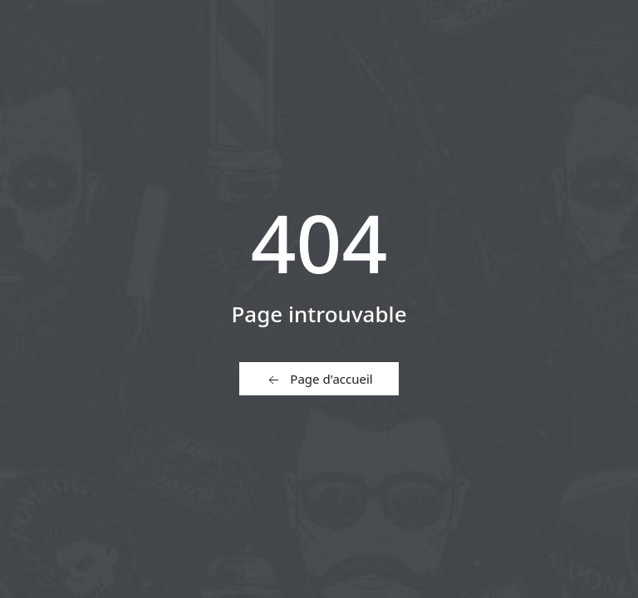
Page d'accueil (318, 379)
